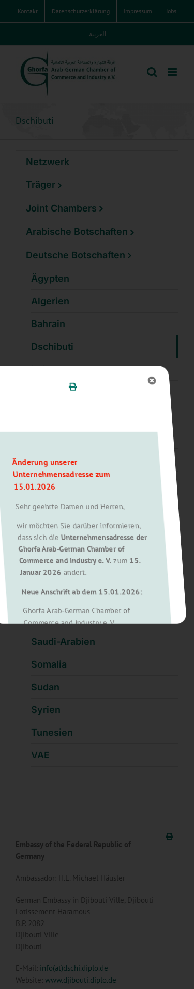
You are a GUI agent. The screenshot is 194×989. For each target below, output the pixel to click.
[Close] (76, 380)
